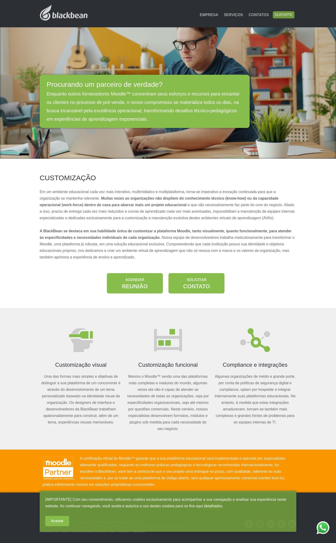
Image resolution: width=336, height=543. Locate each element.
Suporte (284, 15)
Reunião (135, 283)
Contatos (259, 15)
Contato (196, 283)
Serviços (233, 15)
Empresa (209, 15)
